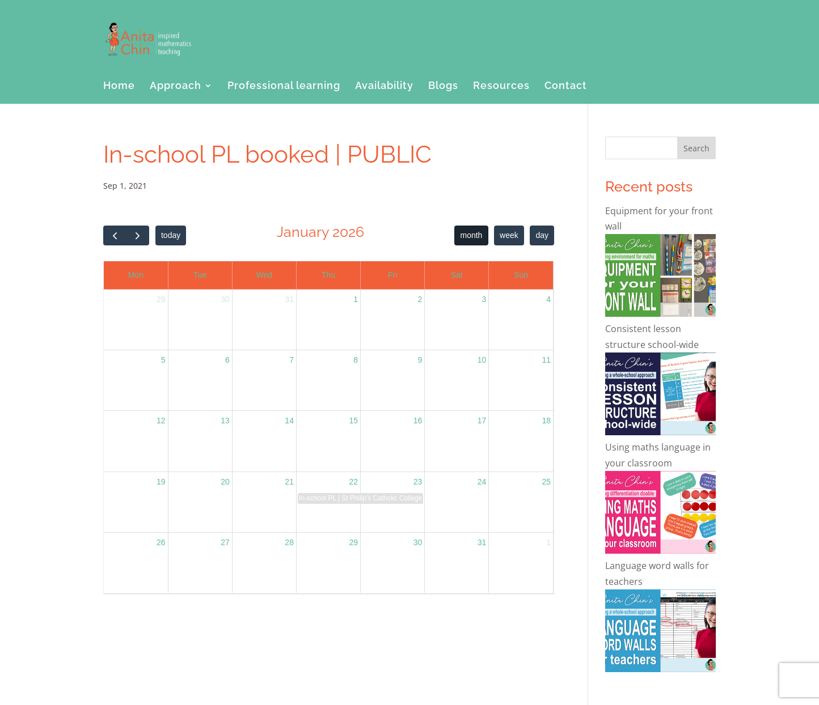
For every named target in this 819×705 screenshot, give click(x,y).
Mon (135, 274)
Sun (521, 274)
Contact (565, 86)
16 (418, 420)
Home (119, 86)
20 (225, 481)
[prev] (114, 235)
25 (546, 481)
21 (289, 481)
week (509, 235)
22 (353, 481)
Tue (200, 274)
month (472, 235)
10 (482, 359)
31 (289, 299)
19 (161, 481)
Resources (501, 86)
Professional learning (283, 86)
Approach (175, 86)
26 (161, 542)
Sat (457, 274)
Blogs (443, 86)
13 (225, 420)
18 (546, 420)
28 (289, 542)
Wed (264, 274)
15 (353, 420)
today (170, 235)
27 (225, 542)
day (541, 235)
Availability (384, 86)
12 (161, 420)
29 (161, 299)
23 (418, 481)
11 (546, 359)
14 (289, 420)
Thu (328, 274)
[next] (137, 235)
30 (225, 299)
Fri (392, 274)
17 (482, 420)
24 (482, 481)
